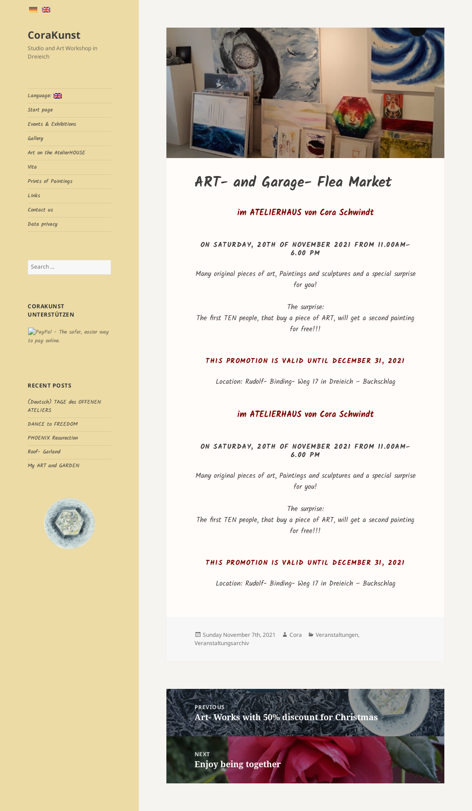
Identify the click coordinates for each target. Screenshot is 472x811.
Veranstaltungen (337, 635)
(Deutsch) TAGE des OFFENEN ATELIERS (64, 406)
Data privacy (43, 224)
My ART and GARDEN (53, 465)
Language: (45, 95)
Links (34, 195)
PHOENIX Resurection (53, 438)
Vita (32, 167)
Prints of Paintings (50, 181)
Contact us (40, 210)
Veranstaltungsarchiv (222, 643)
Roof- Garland (44, 451)
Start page (40, 110)
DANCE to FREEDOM (52, 424)
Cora (295, 635)
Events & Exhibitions (52, 124)
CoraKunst (54, 34)
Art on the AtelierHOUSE (56, 152)
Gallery (35, 138)
